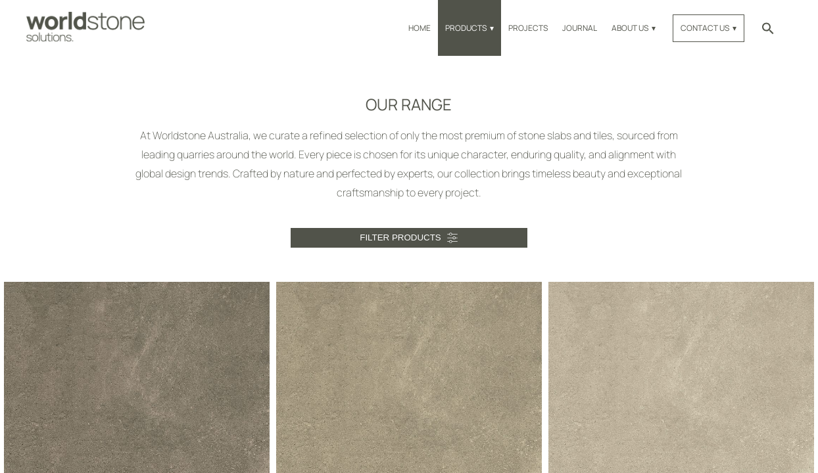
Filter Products (400, 237)
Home (419, 28)
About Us (630, 28)
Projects (528, 28)
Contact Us (705, 28)
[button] (768, 28)
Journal (579, 28)
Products (466, 28)
